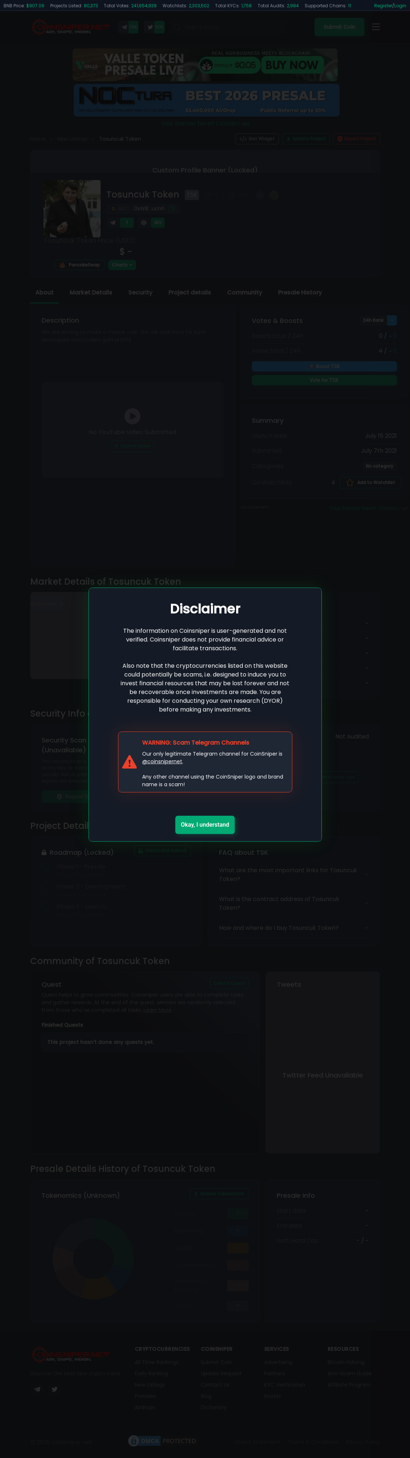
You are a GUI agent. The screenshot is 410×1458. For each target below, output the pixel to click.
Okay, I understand (205, 824)
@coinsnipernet (162, 761)
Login (400, 6)
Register (383, 6)
